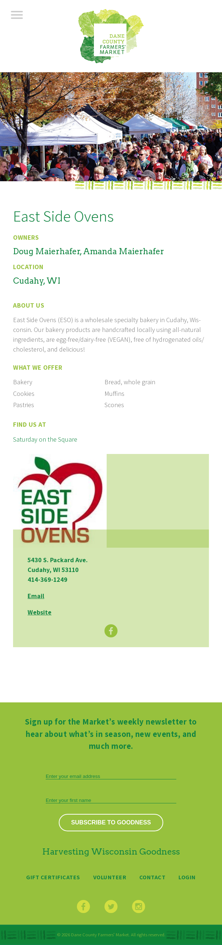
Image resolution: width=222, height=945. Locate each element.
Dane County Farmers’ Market (111, 36)
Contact (152, 877)
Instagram (138, 906)
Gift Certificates (53, 877)
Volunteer (110, 877)
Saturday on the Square (45, 439)
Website (40, 612)
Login (187, 877)
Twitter (111, 906)
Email (36, 596)
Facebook (111, 630)
